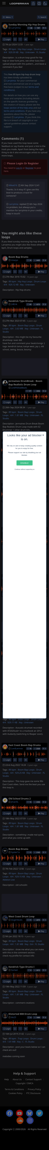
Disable (24, 463)
